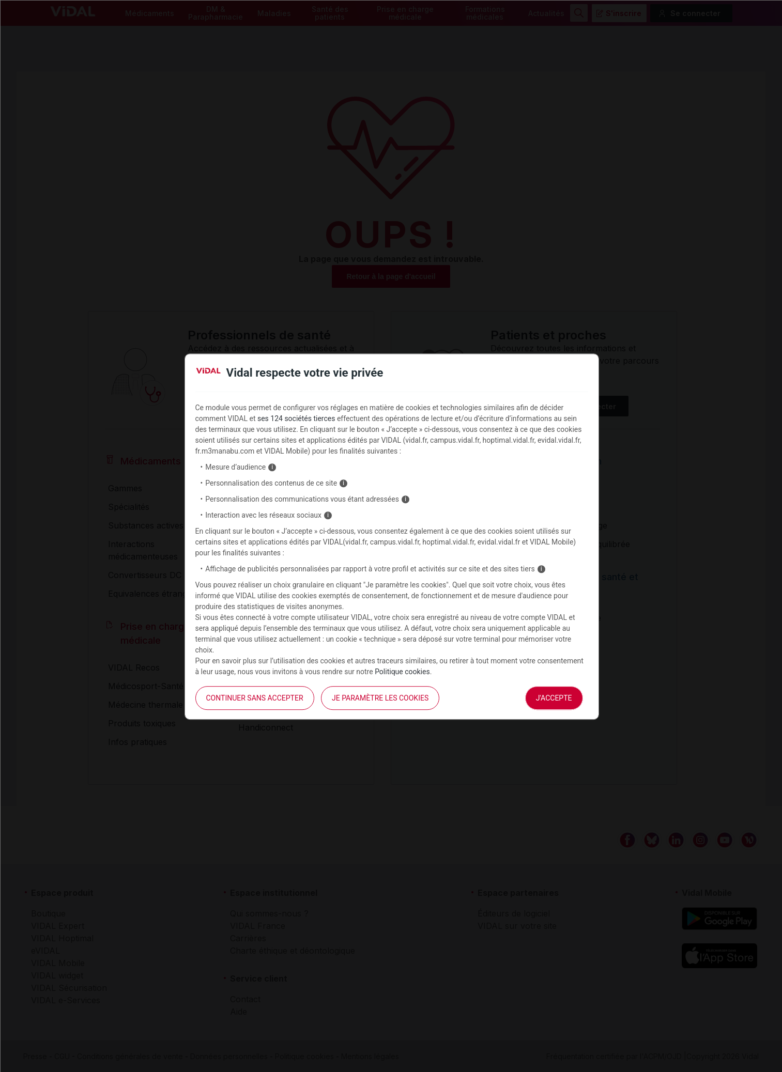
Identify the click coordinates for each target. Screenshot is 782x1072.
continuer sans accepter (254, 698)
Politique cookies (402, 671)
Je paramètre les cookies (380, 698)
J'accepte (554, 698)
